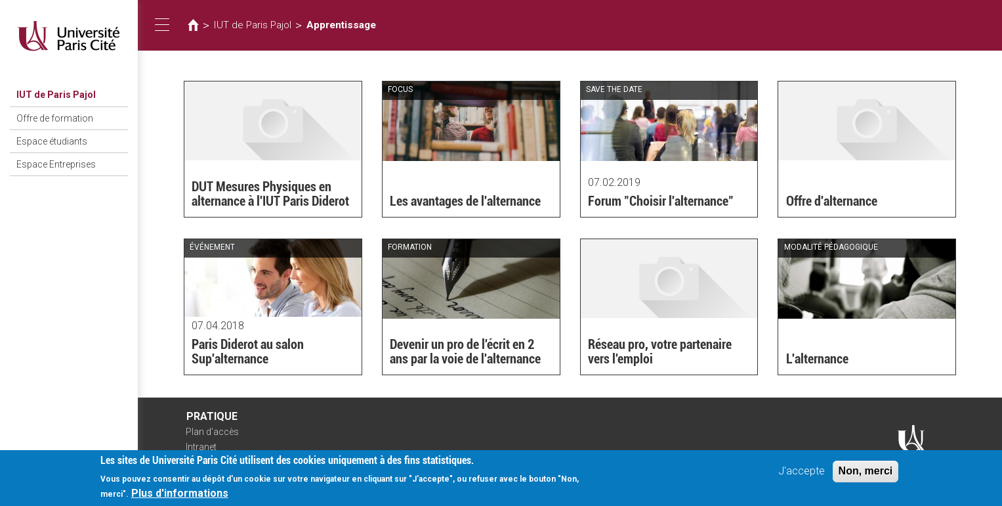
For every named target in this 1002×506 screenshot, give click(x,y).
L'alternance (817, 359)
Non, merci (866, 474)
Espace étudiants (51, 141)
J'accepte (801, 474)
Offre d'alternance (831, 201)
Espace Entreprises (56, 164)
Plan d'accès (212, 431)
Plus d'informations (179, 496)
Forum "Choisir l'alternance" (661, 201)
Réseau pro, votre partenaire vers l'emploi (660, 351)
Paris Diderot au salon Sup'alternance (248, 351)
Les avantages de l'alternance (465, 201)
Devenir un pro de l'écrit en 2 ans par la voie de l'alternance (465, 351)
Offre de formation (54, 118)
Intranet (201, 447)
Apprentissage (341, 25)
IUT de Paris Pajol (56, 94)
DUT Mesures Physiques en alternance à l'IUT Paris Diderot (270, 194)
